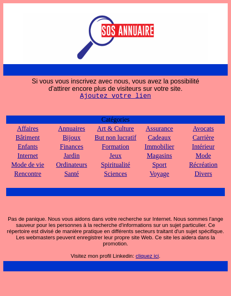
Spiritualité (115, 164)
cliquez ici (147, 256)
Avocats (203, 128)
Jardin (72, 155)
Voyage (159, 173)
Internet (28, 155)
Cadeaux (159, 137)
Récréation (203, 164)
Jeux (115, 155)
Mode (203, 155)
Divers (203, 173)
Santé (71, 173)
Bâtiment (28, 137)
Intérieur (203, 146)
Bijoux (71, 137)
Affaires (27, 128)
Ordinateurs (71, 164)
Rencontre (28, 173)
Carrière (203, 137)
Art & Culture (115, 128)
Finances (71, 146)
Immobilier (159, 146)
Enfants (28, 146)
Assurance (159, 128)
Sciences (115, 173)
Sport (159, 164)
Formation (115, 146)
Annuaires (71, 128)
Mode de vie (27, 164)
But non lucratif (115, 137)
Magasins (159, 155)
